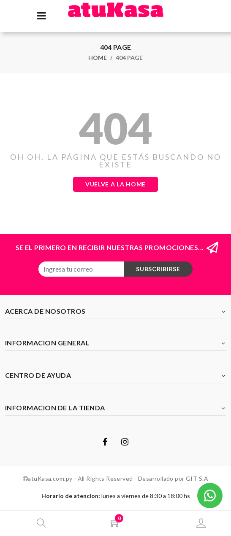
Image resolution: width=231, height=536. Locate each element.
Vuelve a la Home (115, 184)
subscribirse (158, 268)
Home (97, 57)
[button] (210, 494)
